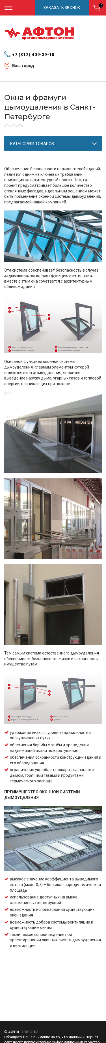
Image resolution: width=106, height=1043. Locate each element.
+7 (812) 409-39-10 (33, 54)
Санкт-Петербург (28, 70)
